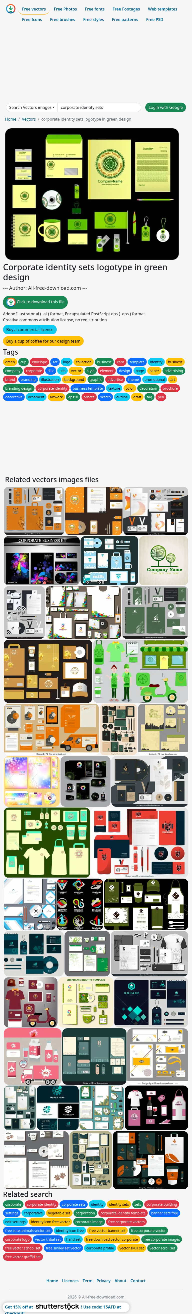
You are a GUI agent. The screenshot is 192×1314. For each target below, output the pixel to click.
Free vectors (34, 9)
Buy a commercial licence (30, 329)
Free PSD (154, 19)
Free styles (93, 19)
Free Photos (65, 9)
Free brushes (62, 19)
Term (87, 1280)
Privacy (103, 1280)
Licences (70, 1280)
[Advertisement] (96, 64)
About (120, 1280)
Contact (138, 1280)
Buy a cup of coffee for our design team (43, 341)
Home (10, 119)
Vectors (29, 119)
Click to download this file (35, 302)
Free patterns (125, 19)
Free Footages (126, 9)
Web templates (162, 9)
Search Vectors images (30, 107)
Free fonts (95, 9)
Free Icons (32, 19)
